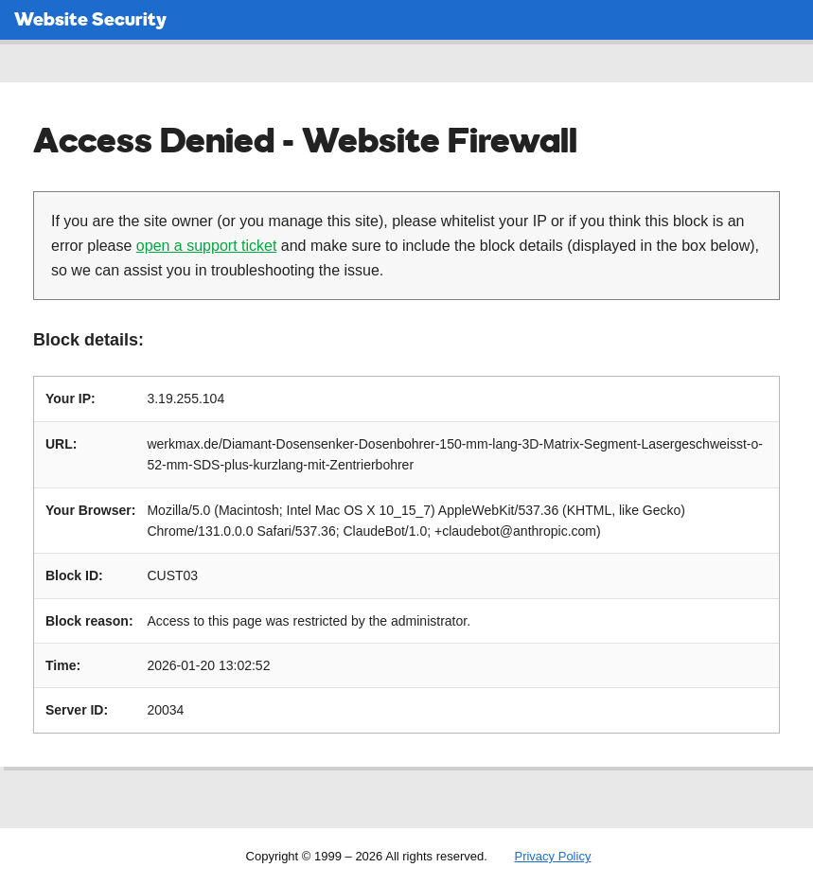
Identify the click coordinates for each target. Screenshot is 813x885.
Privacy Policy (552, 856)
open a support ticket (206, 246)
